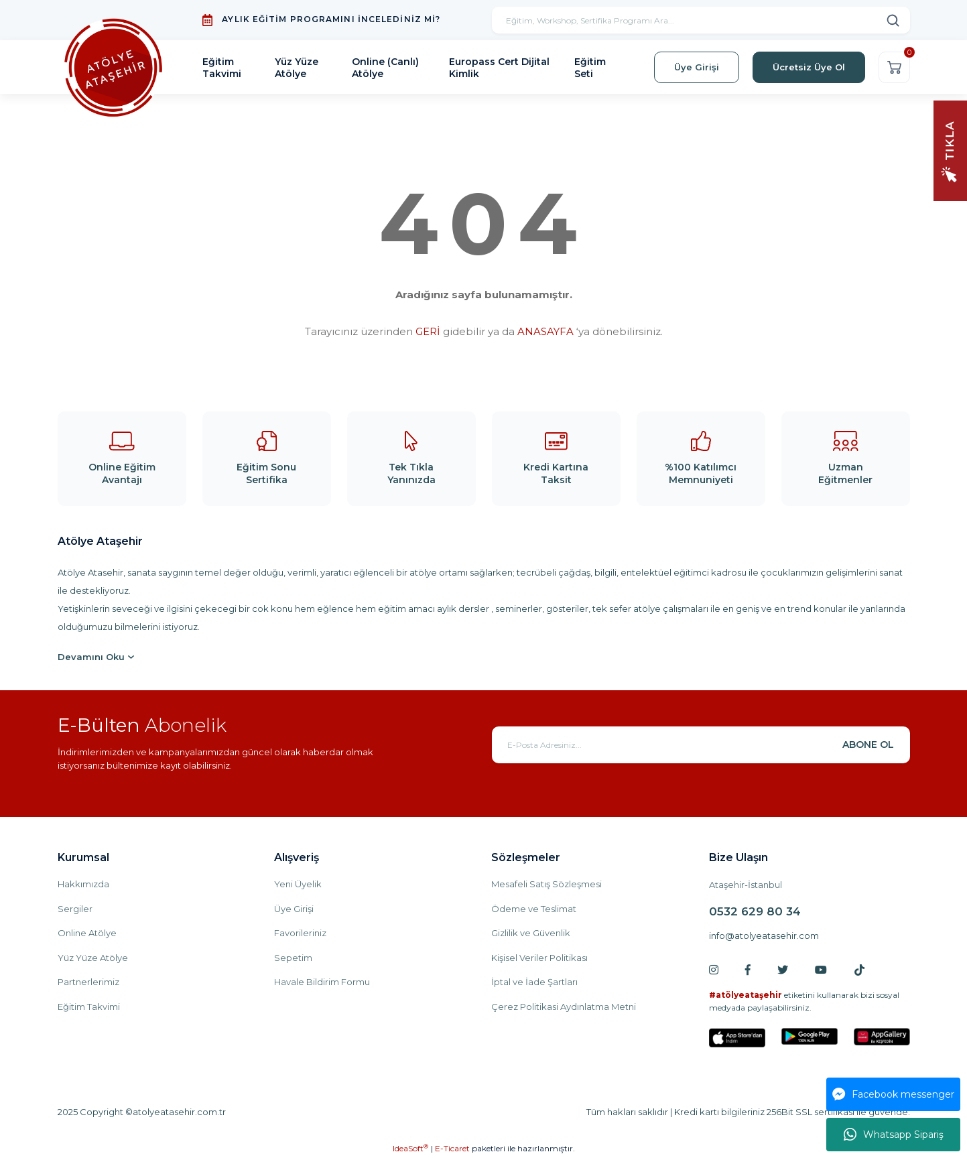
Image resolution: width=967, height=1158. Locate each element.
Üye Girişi (294, 908)
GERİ (427, 331)
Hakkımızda (83, 884)
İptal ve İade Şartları (534, 981)
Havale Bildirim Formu (322, 981)
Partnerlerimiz (88, 981)
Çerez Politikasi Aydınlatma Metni (563, 1006)
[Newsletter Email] (701, 744)
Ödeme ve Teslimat (533, 908)
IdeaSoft (410, 1148)
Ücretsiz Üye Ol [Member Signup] (809, 67)
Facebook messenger (893, 1094)
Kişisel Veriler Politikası (539, 957)
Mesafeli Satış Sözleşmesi (546, 884)
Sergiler (75, 908)
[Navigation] (950, 150)
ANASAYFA (545, 331)
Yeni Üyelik (298, 884)
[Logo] (114, 67)
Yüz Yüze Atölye (93, 957)
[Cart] (894, 67)
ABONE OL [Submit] (868, 744)
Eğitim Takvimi (89, 1006)
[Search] (701, 20)
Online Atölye (87, 932)
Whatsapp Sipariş (894, 1134)
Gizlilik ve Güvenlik (530, 932)
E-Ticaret (452, 1148)
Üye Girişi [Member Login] (696, 67)
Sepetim (293, 957)
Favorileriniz (300, 932)
